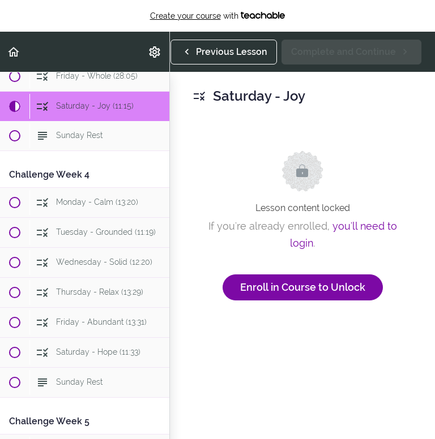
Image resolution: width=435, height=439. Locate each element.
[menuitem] (155, 52)
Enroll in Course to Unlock (302, 287)
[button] (14, 52)
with (217, 15)
